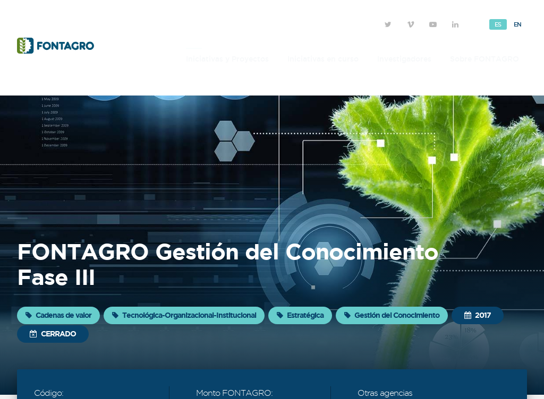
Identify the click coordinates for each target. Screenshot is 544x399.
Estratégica (300, 315)
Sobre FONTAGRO (484, 59)
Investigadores (404, 59)
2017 (477, 315)
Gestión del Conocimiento (391, 315)
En (518, 24)
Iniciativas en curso (323, 59)
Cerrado (53, 333)
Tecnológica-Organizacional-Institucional (184, 315)
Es (498, 24)
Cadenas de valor (58, 315)
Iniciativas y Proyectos (227, 59)
